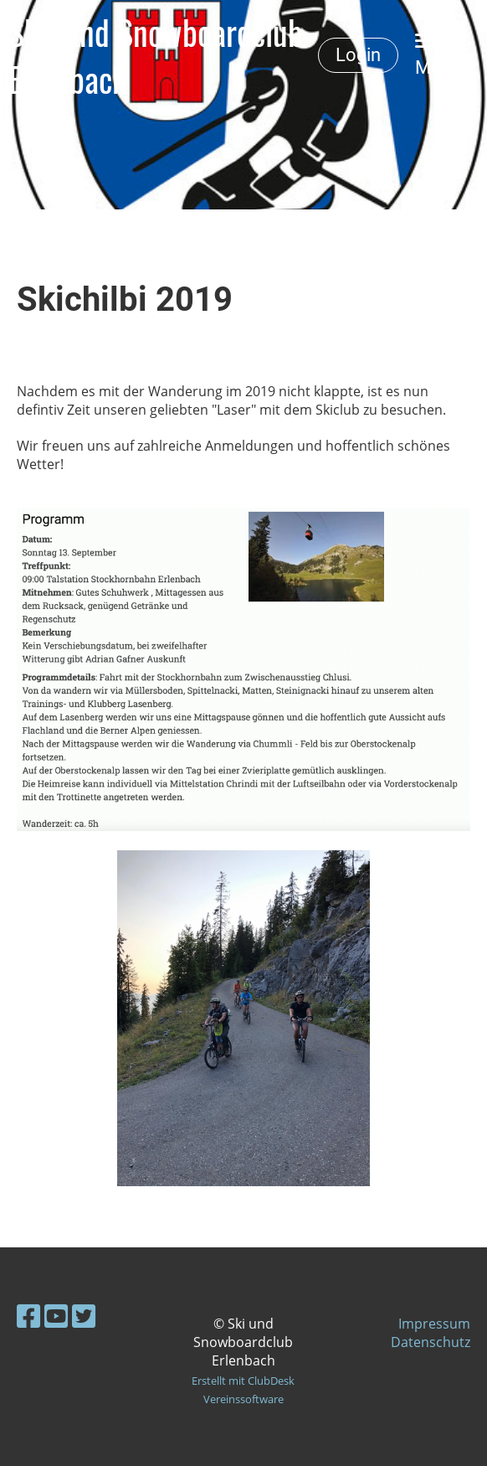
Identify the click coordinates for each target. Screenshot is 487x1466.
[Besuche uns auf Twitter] (83, 1316)
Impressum (434, 1323)
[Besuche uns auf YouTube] (56, 1316)
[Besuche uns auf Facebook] (28, 1316)
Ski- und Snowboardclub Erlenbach (155, 55)
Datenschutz (430, 1342)
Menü (438, 55)
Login (358, 54)
